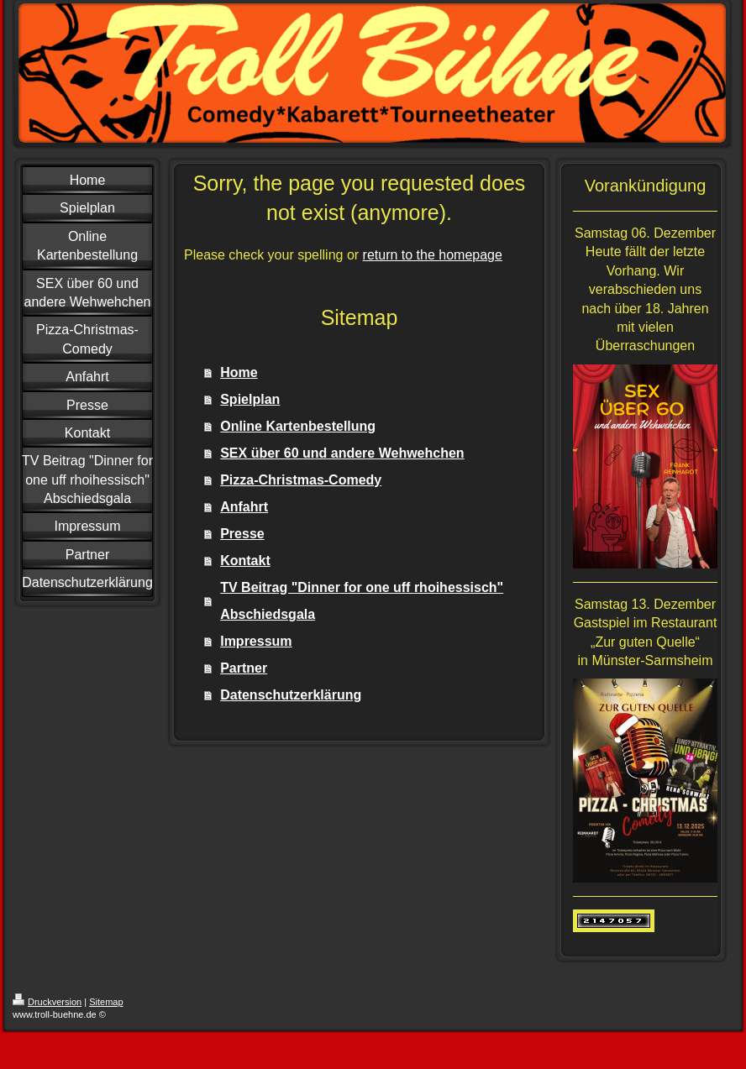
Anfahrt (244, 507)
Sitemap (106, 1002)
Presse (242, 534)
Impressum (256, 641)
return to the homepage (432, 255)
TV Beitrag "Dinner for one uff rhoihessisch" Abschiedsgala (361, 600)
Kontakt (245, 560)
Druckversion (47, 1002)
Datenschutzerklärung (290, 695)
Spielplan (250, 399)
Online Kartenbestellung (298, 426)
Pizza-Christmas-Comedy (300, 480)
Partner (243, 668)
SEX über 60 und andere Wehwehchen (342, 453)
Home (238, 372)
